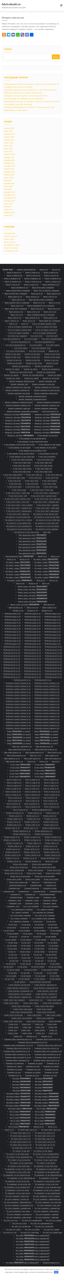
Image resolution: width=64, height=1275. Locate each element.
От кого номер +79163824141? (45, 764)
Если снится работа (36, 345)
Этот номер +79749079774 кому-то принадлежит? (32, 1256)
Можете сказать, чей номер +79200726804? (32, 586)
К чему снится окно (35, 478)
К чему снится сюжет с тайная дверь (47, 508)
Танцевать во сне (31, 1036)
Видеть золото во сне (50, 297)
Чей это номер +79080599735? (20, 1111)
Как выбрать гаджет (12, 245)
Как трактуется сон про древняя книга (19, 523)
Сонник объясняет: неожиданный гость (45, 988)
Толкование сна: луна (33, 1066)
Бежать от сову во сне (13, 284)
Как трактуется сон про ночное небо (47, 523)
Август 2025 (8, 143)
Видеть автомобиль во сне (51, 284)
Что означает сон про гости (44, 1148)
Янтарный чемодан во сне (51, 1262)
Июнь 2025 (8, 148)
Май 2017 (8, 207)
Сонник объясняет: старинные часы (20, 997)
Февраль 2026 (9, 134)
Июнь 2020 (8, 186)
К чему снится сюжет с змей (18, 496)
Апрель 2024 (9, 169)
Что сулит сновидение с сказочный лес (19, 1214)
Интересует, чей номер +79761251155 (17, 429)
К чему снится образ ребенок (12, 475)
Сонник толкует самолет (53, 1015)
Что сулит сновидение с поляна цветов (46, 1211)
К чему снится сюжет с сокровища (48, 505)
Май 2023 (8, 180)
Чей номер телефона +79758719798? (18, 1105)
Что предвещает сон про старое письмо (17, 1193)
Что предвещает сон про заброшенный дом (48, 1175)
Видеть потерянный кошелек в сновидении (41, 315)
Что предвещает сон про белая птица (45, 1166)
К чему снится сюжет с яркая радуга (47, 511)
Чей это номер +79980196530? (18, 1127)
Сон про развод (55, 964)
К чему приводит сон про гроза (47, 435)
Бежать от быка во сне (14, 272)
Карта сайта (47, 532)
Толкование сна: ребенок (33, 1072)
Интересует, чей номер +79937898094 (47, 432)
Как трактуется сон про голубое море (48, 520)
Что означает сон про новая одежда (17, 1154)
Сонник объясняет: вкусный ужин (40, 982)
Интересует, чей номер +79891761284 (17, 432)
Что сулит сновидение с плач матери (18, 1211)
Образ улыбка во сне (51, 755)
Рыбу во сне (36, 882)
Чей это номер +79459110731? (20, 1121)
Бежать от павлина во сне (53, 278)
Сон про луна (52, 951)
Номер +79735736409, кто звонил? (19, 740)
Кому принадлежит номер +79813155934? (32, 553)
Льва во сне (45, 583)
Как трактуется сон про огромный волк (19, 526)
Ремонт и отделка (11, 248)
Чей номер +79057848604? (21, 1078)
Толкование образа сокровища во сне (17, 1060)
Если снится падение (31, 339)
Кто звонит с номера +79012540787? (45, 559)
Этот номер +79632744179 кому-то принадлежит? (32, 1244)
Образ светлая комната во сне (16, 755)
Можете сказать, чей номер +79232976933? (32, 589)
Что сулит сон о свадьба (51, 1229)
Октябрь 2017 (9, 201)
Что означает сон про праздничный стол (19, 1157)
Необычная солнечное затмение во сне (18, 683)
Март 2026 (8, 131)
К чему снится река (15, 484)
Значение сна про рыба (14, 363)
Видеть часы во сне (29, 321)
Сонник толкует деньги (54, 1000)
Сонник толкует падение (44, 1009)
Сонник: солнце (13, 1033)
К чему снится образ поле (43, 468)
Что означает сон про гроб (21, 1151)
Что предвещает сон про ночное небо (19, 1184)
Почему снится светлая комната (20, 876)
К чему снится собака (49, 484)
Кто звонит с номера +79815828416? (47, 574)
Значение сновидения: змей (47, 381)
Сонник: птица (25, 1030)
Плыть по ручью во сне (32, 804)
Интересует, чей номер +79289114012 (47, 420)
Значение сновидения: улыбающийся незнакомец (22, 411)
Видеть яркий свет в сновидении (49, 321)
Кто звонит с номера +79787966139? (18, 574)
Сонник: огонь (39, 1027)
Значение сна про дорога (32, 354)
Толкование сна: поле (51, 1069)
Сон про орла (26, 961)
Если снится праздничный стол (21, 342)
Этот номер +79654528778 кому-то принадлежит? (32, 1247)
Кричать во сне (24, 559)
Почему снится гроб (51, 861)
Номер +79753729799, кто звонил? (46, 740)
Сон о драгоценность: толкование (22, 909)
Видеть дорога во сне (54, 293)
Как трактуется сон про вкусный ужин (45, 514)
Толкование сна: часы (32, 1075)
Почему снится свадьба (34, 873)
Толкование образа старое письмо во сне (46, 1060)
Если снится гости (36, 336)
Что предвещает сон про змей (48, 1178)
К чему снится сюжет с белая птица (41, 490)
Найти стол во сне (32, 607)
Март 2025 (8, 151)
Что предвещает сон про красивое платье (46, 1181)
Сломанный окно (8, 891)
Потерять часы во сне (14, 861)
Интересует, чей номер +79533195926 (18, 426)
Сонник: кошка (52, 1024)
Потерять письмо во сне (32, 849)
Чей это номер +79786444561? (44, 1121)
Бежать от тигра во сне (31, 284)
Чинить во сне (52, 1127)
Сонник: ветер (13, 1024)
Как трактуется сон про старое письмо (26, 532)
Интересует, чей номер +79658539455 (47, 426)
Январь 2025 (9, 157)
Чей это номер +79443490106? (45, 1118)
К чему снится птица (31, 481)
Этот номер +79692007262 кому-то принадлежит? (33, 1253)
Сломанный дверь (36, 885)
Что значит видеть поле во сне (45, 1145)
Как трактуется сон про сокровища (47, 529)
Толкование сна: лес (53, 1063)
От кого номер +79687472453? (45, 770)
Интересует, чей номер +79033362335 (48, 414)
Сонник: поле (52, 1027)
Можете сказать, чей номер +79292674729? (32, 595)
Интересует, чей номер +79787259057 (47, 429)
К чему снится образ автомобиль (22, 460)
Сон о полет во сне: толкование (45, 915)
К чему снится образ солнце (16, 478)
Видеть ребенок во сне (32, 318)
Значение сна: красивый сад (51, 369)
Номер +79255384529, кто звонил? (46, 731)
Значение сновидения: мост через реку (18, 387)
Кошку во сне (55, 556)
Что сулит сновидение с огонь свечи (48, 1205)
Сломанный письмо (39, 891)
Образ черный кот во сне (12, 758)
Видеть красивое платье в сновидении (41, 300)
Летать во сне (40, 580)
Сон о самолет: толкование (19, 918)
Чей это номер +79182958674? (45, 1114)
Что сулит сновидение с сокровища (47, 1214)
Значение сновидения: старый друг (19, 408)
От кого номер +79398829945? (20, 770)
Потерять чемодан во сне (33, 861)
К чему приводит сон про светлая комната (20, 453)
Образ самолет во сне (54, 752)
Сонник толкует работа (34, 1015)
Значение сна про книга (32, 357)
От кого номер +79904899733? (20, 776)
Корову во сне (42, 556)
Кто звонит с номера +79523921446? (47, 568)
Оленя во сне (31, 761)
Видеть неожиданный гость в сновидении (40, 306)
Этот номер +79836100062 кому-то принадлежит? (33, 1259)
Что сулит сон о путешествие (21, 1226)
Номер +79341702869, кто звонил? (46, 734)
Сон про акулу (37, 921)
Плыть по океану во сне (51, 788)
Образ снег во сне (35, 755)
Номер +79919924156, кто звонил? (46, 743)
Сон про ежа (54, 933)
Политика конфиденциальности (42, 810)
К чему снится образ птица (22, 471)
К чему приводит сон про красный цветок (32, 438)
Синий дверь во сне (49, 882)
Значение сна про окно (33, 360)
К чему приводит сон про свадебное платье (33, 450)
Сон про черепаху (24, 979)
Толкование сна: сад (14, 1075)
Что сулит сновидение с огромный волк (18, 1208)
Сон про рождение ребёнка (50, 970)
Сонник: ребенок (39, 1030)
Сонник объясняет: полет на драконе (19, 994)
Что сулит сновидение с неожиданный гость (19, 1205)
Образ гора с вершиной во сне (22, 746)
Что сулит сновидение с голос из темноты (46, 1196)
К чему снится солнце (32, 487)
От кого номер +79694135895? (20, 773)
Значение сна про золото (52, 354)
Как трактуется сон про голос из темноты (18, 520)
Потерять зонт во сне (33, 819)
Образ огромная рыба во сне (34, 752)
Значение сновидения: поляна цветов (46, 393)
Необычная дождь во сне (13, 613)
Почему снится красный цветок (42, 864)
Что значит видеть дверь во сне (20, 1133)
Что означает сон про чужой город (19, 1166)
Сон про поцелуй (25, 964)
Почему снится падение (35, 870)
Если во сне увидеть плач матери (46, 327)
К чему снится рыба (31, 484)
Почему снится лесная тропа (19, 867)
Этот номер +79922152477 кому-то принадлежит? (22, 1262)
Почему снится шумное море (18, 882)
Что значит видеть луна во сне (21, 1139)
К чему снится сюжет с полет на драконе (19, 505)
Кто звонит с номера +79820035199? (18, 577)
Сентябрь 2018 (10, 198)
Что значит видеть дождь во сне (20, 1136)
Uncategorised (9, 233)
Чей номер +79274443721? (44, 1081)
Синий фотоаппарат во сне (17, 885)
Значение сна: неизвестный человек (21, 372)
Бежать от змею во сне (51, 272)
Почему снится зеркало (20, 864)
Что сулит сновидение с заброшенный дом (46, 1199)
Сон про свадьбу (52, 973)
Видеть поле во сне (50, 312)
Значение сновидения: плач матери (19, 393)
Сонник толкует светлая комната (21, 1018)
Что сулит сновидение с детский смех (17, 1199)
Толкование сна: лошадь (14, 1066)
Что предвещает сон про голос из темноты (18, 1169)
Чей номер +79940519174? (44, 1090)
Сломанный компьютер (31, 888)
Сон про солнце (9, 979)
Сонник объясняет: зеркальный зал (45, 985)
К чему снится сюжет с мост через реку (47, 499)
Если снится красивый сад (11, 339)
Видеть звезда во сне (32, 297)
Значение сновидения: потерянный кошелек (32, 396)
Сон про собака (54, 976)
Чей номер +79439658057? (21, 1087)
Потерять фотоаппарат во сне (50, 858)
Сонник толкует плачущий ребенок (21, 1012)
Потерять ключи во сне (31, 822)
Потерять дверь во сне (34, 813)
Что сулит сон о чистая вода (30, 1232)
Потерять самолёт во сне (32, 852)
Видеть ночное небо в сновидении (16, 308)
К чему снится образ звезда (22, 463)
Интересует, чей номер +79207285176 (18, 420)
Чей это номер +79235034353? (20, 1118)
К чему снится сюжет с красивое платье (44, 496)
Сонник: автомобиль (55, 1021)
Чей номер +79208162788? (21, 1081)
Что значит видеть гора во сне (27, 1130)
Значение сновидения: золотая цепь (43, 384)
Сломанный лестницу (50, 888)
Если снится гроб (51, 336)
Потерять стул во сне (30, 858)
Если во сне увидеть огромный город (20, 327)
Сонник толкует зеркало (11, 1003)
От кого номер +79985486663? (45, 776)
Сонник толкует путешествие (45, 1012)
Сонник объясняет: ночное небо (47, 991)
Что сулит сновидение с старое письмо (18, 1217)
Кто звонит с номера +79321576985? (18, 565)
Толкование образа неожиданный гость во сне (32, 1042)
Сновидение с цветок (49, 903)
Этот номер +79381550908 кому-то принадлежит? (32, 1241)
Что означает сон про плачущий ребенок (46, 1154)
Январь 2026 (9, 137)
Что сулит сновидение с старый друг (47, 1217)
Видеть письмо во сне (16, 312)
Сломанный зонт (50, 885)
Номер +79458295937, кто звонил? (19, 737)
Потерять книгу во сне (14, 825)
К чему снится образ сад (34, 475)
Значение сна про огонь (14, 360)
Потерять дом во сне (52, 813)
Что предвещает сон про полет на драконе (46, 1190)
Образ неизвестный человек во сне (19, 749)
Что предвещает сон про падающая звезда (47, 1187)
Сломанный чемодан (16, 897)
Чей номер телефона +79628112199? (47, 1102)
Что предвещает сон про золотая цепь (17, 1181)
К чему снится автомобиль (46, 457)
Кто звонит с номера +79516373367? (18, 568)
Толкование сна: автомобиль (15, 1063)
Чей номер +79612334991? (44, 1087)
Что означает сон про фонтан (46, 1163)
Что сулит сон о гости (11, 1220)
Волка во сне (13, 324)
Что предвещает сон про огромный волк (17, 1187)
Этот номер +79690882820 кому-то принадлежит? (33, 1250)
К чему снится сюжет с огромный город (46, 502)
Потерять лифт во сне (34, 843)
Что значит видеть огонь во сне (45, 1142)
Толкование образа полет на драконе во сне (48, 1051)
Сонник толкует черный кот (45, 1018)
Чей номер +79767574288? (22, 1090)
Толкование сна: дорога (35, 1063)
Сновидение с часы (13, 906)
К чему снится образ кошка (21, 465)
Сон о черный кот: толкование (19, 921)
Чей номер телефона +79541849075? (46, 1099)
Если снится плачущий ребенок (52, 339)
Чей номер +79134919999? (44, 1078)
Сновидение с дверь (32, 897)
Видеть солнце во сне (12, 321)
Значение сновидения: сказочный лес (49, 402)
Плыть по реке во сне (15, 798)
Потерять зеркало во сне (15, 819)
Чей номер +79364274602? (21, 1084)
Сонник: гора (39, 1024)
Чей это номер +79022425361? (46, 1108)
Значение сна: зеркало (13, 369)
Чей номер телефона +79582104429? (18, 1102)
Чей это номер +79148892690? (20, 1114)
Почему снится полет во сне (14, 873)
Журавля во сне (54, 351)
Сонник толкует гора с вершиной (46, 997)
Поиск (8, 49)
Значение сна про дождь (13, 354)
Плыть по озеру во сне (32, 782)
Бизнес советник (10, 236)
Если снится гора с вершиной (17, 336)
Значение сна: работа (54, 375)
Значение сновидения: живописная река (22, 381)
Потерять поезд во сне (13, 852)
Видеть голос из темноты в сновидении (46, 290)
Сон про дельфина (24, 930)
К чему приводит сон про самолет (46, 447)
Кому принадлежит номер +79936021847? (20, 556)
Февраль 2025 (9, 154)
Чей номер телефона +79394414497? (47, 1096)
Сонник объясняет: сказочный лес (46, 994)
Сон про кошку (12, 948)
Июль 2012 (8, 215)
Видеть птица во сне (14, 318)
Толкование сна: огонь (33, 1069)
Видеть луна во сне (17, 306)
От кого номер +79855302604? (45, 773)
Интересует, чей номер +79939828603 (20, 435)
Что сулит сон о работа (13, 1229)
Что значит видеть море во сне (44, 1139)
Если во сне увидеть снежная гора (46, 330)
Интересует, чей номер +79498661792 (47, 423)
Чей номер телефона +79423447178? (18, 1099)
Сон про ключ (25, 942)
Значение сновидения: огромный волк (17, 390)
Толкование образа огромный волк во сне (16, 1051)
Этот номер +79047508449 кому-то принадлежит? (32, 1235)
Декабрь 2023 (9, 172)
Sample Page (8, 269)
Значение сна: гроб (52, 363)
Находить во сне (18, 610)
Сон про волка (39, 924)
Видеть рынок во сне (50, 318)
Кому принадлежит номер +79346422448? (32, 541)
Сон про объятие (51, 954)
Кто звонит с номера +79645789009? (47, 571)
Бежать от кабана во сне (14, 275)
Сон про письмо (11, 964)
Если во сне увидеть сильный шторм (19, 330)
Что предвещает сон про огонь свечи (46, 1184)
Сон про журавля (50, 936)
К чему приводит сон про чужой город (22, 457)
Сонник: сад (53, 1030)
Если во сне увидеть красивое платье (44, 324)
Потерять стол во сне (12, 858)
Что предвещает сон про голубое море (48, 1169)
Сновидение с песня (14, 900)
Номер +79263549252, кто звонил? (19, 734)
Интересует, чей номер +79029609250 (17, 414)
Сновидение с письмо (32, 900)
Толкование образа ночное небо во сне (49, 1045)
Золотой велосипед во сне (50, 411)
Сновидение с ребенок (50, 900)
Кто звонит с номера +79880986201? (20, 580)
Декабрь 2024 (9, 160)
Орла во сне (55, 761)
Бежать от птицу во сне (52, 281)
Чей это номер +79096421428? (45, 1111)
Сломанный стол (15, 894)
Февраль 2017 (9, 212)
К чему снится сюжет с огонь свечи (17, 502)
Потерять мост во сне (33, 846)
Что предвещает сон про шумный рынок (47, 1193)
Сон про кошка (53, 945)
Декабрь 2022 (9, 183)
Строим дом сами (11, 251)
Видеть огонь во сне (37, 308)
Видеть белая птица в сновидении (43, 287)
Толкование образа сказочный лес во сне (17, 1054)
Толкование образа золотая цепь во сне (48, 1039)
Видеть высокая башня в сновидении (18, 290)
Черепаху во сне (38, 1127)
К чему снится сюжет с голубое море (18, 493)
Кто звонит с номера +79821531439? (47, 577)
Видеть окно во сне (54, 308)
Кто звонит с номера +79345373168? (47, 565)
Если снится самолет (53, 345)
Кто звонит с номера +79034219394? (46, 562)
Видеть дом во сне (37, 293)
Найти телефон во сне (49, 607)
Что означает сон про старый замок (45, 1160)
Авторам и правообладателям (26, 269)
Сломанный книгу (14, 888)
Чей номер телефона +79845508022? (46, 1105)
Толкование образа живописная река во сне (18, 1039)
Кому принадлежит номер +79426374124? (32, 544)
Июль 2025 (8, 146)
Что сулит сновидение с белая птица (17, 1196)
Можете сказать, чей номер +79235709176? (32, 592)
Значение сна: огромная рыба (46, 372)
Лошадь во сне (33, 583)
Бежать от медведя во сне (12, 278)
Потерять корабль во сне (12, 837)
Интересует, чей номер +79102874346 (18, 417)
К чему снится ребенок (49, 481)
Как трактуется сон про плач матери (47, 526)
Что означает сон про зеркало (43, 1151)
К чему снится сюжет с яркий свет (18, 514)
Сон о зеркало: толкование (45, 909)
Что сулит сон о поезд (19, 1223)
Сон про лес (12, 951)
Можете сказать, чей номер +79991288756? (24, 604)
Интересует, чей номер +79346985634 (18, 423)
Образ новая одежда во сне (12, 752)
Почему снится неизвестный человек (44, 867)
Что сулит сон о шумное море (52, 1232)
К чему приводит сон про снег (48, 453)
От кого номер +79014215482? (20, 764)
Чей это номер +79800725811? (20, 1124)
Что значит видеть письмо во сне (20, 1145)
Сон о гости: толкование (31, 906)
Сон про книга (39, 942)
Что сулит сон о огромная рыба (32, 1220)
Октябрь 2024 (9, 166)
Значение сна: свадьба (31, 378)
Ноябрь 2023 (9, 175)
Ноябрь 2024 (9, 163)
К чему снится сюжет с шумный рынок (18, 511)
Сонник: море (26, 1027)
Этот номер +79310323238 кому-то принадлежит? (32, 1238)
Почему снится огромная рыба (14, 870)
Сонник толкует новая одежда (21, 1006)
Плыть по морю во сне (14, 779)
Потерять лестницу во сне (32, 837)
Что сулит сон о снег (10, 1232)
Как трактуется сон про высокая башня (47, 517)
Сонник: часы (40, 1033)
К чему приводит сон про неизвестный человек (32, 441)
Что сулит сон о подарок (54, 1220)
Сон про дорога (27, 933)
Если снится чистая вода (37, 351)
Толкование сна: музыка (51, 1066)
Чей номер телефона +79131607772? (18, 1093)
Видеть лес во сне (39, 303)
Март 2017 (8, 209)
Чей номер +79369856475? (44, 1084)
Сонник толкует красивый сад (52, 1003)
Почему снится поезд (54, 870)
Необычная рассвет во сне (11, 647)
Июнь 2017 (8, 204)
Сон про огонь (12, 958)
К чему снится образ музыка (43, 465)
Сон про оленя (26, 958)
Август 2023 (8, 177)
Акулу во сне (43, 269)
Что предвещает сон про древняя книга (47, 1172)
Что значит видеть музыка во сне (20, 1142)
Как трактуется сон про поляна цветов (19, 529)
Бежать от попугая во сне (33, 281)
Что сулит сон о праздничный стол (41, 1223)
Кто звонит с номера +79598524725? (18, 571)
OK (56, 1272)
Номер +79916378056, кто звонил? (19, 743)
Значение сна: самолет (13, 378)
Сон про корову (52, 942)
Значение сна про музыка (52, 357)
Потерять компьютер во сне (51, 828)
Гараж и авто (9, 239)
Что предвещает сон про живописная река (16, 1175)
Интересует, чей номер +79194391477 (47, 417)
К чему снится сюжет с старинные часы (19, 508)
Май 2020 (8, 189)
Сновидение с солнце (32, 903)
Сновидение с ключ (49, 897)
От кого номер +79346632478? (44, 767)
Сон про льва (13, 954)
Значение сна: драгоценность (21, 366)
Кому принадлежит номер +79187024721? (32, 538)
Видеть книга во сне (18, 300)
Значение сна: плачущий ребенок (33, 375)
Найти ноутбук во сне (16, 607)
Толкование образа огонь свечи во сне (18, 1048)
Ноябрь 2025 (9, 140)
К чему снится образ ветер (45, 460)
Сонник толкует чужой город (12, 1021)
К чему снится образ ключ (43, 463)
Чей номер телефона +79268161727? (18, 1096)
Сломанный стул (30, 894)
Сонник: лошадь (13, 1027)
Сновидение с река (15, 903)
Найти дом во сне (49, 604)
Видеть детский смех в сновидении (15, 293)
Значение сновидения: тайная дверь (45, 408)
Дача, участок (9, 242)
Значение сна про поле (51, 360)
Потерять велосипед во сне (15, 813)
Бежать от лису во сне (51, 275)
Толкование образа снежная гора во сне (47, 1057)
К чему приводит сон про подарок (50, 444)
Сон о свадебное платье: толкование (43, 918)
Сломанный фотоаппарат (47, 894)
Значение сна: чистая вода (50, 378)
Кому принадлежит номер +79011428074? (32, 535)
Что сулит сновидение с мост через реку (48, 1202)
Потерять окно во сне (13, 849)
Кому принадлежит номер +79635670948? (32, 547)
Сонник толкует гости (36, 1000)
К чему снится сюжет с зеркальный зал (46, 493)
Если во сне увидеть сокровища (19, 333)
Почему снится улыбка (14, 879)
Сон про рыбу (12, 973)
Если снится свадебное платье (41, 348)
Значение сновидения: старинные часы (18, 405)
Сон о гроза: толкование (50, 906)
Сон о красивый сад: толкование (43, 912)
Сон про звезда (55, 939)
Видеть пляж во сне (33, 312)
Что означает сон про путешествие (47, 1157)
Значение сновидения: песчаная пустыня (47, 390)
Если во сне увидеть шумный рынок (45, 333)
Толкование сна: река (51, 1072)
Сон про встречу (38, 927)
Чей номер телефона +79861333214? (20, 1108)
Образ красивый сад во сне (44, 746)
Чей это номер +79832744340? (44, 1124)
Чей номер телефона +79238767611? (47, 1093)
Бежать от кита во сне (33, 275)
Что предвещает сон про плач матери (17, 1190)
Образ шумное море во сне (14, 761)
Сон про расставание (37, 967)
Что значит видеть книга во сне (45, 1136)
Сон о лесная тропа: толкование (20, 915)
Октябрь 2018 (9, 195)
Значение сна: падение (11, 375)
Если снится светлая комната (15, 351)
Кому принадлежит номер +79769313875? (32, 550)
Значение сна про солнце (34, 363)
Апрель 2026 (9, 128)
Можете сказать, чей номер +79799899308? (32, 598)
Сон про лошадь (25, 951)
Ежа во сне (24, 324)
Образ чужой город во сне (32, 758)
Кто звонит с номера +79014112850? (18, 562)
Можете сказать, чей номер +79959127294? (32, 601)
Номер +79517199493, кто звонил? (46, 737)
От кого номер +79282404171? (20, 767)
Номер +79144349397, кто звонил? (18, 731)
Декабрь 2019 (9, 192)
